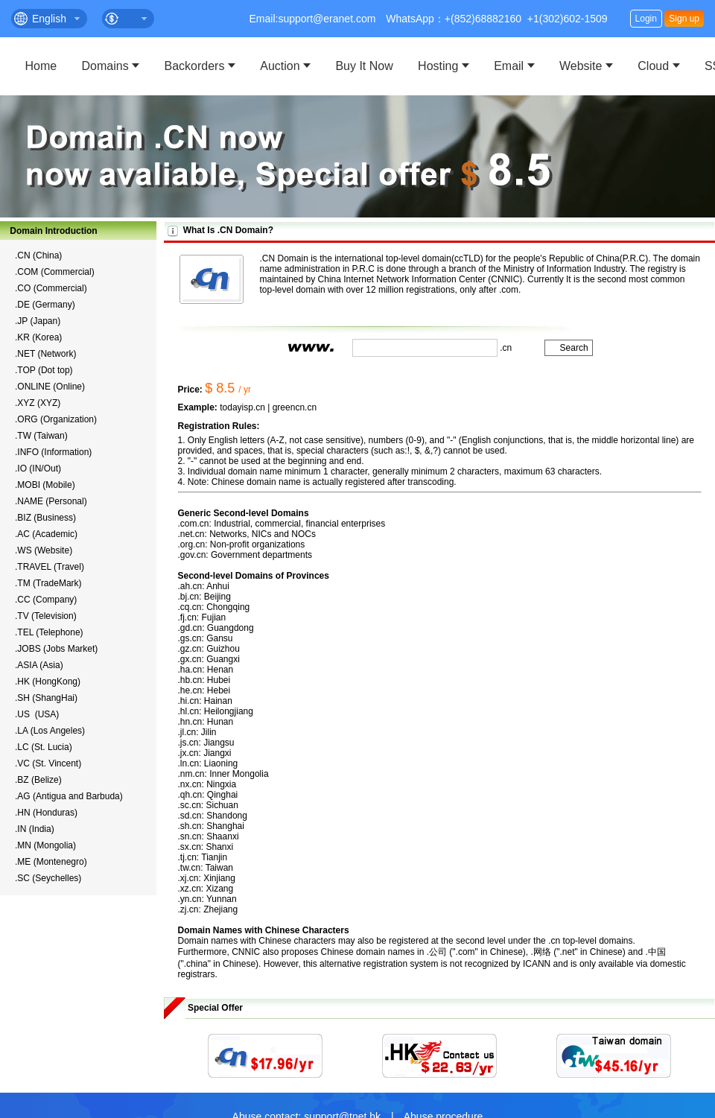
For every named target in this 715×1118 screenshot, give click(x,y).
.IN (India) (34, 829)
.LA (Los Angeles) (50, 730)
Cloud (653, 66)
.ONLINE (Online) (50, 386)
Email (509, 66)
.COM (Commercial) (55, 272)
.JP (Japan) (37, 321)
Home (41, 66)
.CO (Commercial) (51, 288)
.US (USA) (37, 714)
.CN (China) (38, 255)
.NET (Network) (45, 354)
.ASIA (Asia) (39, 665)
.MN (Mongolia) (45, 845)
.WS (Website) (43, 550)
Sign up (684, 18)
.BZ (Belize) (38, 780)
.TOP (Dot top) (44, 370)
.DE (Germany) (45, 304)
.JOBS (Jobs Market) (56, 649)
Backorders (195, 66)
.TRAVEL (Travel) (49, 567)
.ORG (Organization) (56, 419)
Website (581, 66)
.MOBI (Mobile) (45, 485)
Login (646, 18)
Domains (105, 66)
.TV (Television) (46, 616)
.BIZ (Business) (45, 517)
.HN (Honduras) (46, 812)
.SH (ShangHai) (46, 698)
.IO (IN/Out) (38, 468)
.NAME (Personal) (51, 501)
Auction (279, 66)
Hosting (438, 66)
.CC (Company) (46, 599)
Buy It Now (364, 66)
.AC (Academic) (46, 534)
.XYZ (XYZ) (37, 403)
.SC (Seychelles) (48, 878)
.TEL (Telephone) (49, 632)
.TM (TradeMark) (48, 583)
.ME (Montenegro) (51, 862)
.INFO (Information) (53, 452)
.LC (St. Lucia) (43, 747)
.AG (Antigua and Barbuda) (69, 796)
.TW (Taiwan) (41, 436)
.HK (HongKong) (47, 681)
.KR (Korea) (38, 337)
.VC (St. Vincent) (48, 763)
